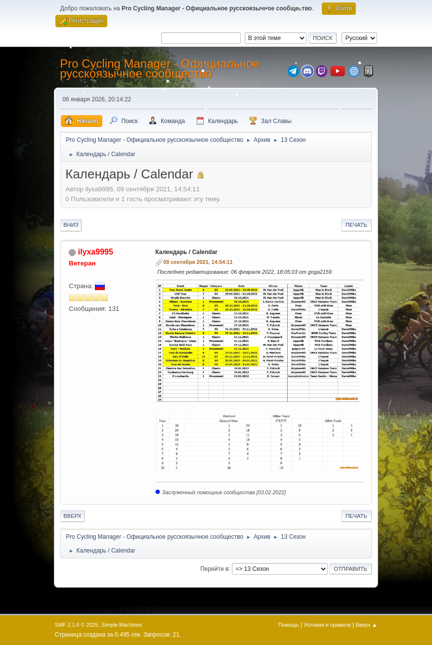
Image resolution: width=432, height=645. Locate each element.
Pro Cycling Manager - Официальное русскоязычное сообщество (159, 68)
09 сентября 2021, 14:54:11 (198, 262)
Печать (356, 225)
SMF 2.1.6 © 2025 (76, 625)
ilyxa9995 (95, 252)
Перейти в (214, 568)
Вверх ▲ (367, 625)
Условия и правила (326, 625)
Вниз (70, 225)
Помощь (288, 625)
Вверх (72, 516)
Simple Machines (121, 625)
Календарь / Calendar (186, 252)
